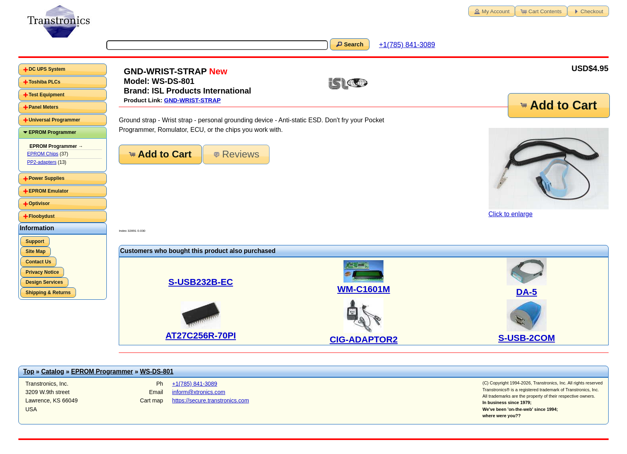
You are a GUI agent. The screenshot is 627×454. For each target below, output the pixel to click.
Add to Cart (558, 105)
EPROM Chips (42, 154)
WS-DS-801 (157, 371)
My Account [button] (491, 10)
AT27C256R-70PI (201, 335)
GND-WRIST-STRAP (192, 100)
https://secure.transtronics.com (210, 400)
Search (349, 44)
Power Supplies (46, 178)
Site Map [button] (36, 251)
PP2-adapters (41, 162)
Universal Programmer (54, 120)
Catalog (52, 371)
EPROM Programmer (52, 132)
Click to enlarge (549, 172)
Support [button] (35, 241)
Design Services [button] (44, 282)
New (217, 71)
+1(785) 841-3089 (407, 45)
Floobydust (42, 216)
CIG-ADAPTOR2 (363, 339)
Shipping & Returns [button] (48, 292)
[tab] (62, 70)
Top (28, 371)
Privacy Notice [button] (42, 272)
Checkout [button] (587, 10)
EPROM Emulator (48, 191)
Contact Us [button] (38, 262)
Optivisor (39, 203)
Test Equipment (46, 95)
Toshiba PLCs (44, 82)
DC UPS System (47, 69)
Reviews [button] (235, 154)
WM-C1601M (363, 289)
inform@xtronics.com (199, 392)
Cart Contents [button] (540, 10)
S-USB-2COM (526, 338)
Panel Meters (43, 107)
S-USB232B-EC (200, 282)
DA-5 (526, 292)
